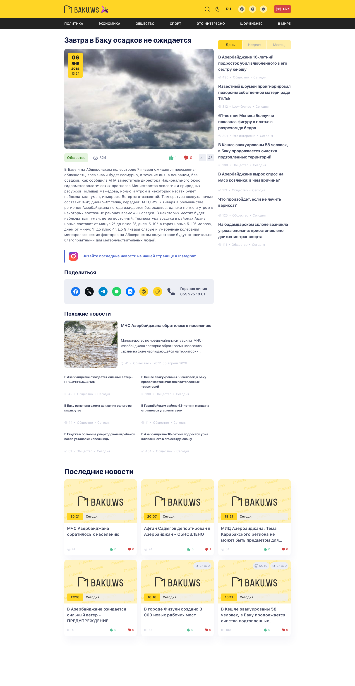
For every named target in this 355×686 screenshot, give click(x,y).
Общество (145, 23)
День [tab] (230, 45)
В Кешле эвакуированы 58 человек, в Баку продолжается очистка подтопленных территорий (173, 381)
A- (202, 158)
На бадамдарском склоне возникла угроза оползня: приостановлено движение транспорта (253, 230)
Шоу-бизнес (251, 23)
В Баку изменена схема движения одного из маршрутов (98, 408)
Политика (73, 23)
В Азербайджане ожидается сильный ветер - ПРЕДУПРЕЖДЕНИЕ (98, 379)
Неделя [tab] (254, 45)
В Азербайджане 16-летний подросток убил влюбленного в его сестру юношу (174, 436)
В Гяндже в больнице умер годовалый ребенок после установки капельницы (99, 436)
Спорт (175, 23)
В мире (284, 23)
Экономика (109, 23)
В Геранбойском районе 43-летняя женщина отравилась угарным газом (175, 408)
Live (282, 9)
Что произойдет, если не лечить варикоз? (249, 202)
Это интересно (211, 23)
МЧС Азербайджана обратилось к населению (166, 325)
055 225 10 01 (192, 294)
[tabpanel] (254, 150)
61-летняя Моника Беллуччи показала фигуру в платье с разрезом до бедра (246, 121)
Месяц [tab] (279, 45)
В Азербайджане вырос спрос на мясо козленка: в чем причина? (250, 177)
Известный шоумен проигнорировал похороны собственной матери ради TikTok (254, 92)
